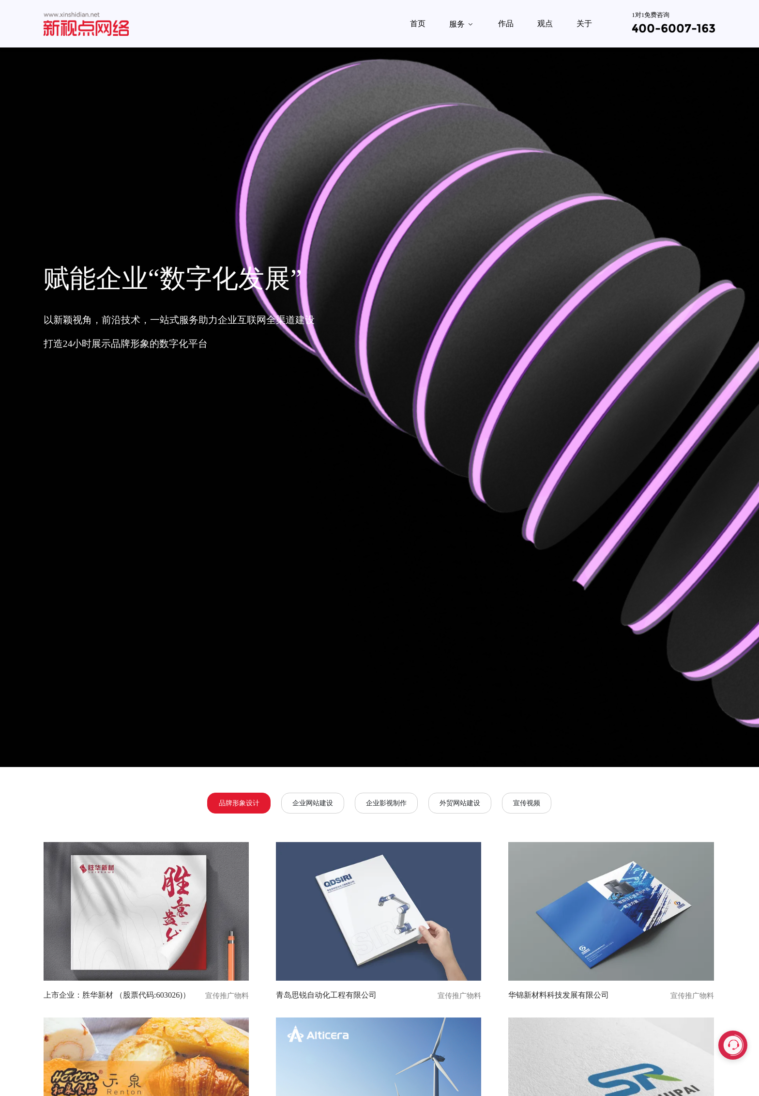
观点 (545, 23)
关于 (584, 23)
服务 (461, 24)
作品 (506, 23)
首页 (417, 23)
